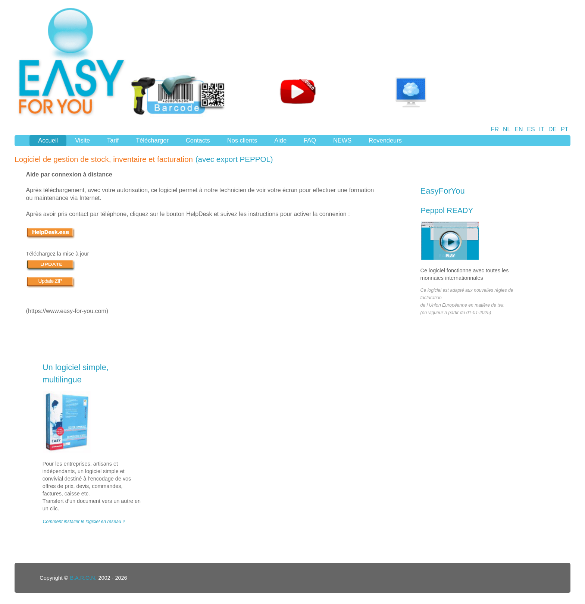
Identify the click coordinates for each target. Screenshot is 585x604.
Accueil (48, 140)
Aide (280, 140)
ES (531, 129)
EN (518, 129)
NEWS (342, 140)
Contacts (198, 140)
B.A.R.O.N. (83, 578)
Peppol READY (447, 210)
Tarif (113, 140)
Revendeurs (385, 140)
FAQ (310, 140)
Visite (82, 140)
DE (552, 129)
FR (495, 129)
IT (541, 129)
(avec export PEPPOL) (234, 159)
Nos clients (242, 140)
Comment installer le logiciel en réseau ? (84, 521)
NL (506, 129)
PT (564, 129)
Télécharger (152, 140)
